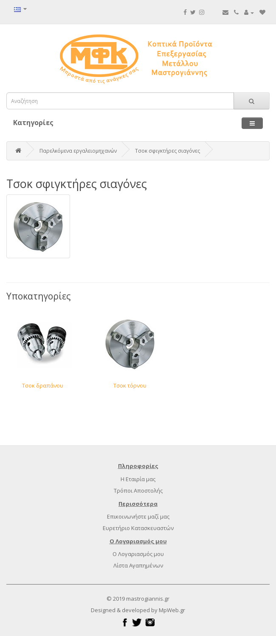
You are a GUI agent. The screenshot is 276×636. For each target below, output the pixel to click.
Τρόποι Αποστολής (138, 490)
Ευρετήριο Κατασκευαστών (138, 528)
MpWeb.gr (172, 610)
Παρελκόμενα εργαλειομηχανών (78, 150)
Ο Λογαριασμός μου (138, 554)
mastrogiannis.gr (147, 598)
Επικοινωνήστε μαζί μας (138, 516)
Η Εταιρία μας (138, 479)
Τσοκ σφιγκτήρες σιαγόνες (167, 150)
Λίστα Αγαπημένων (138, 565)
